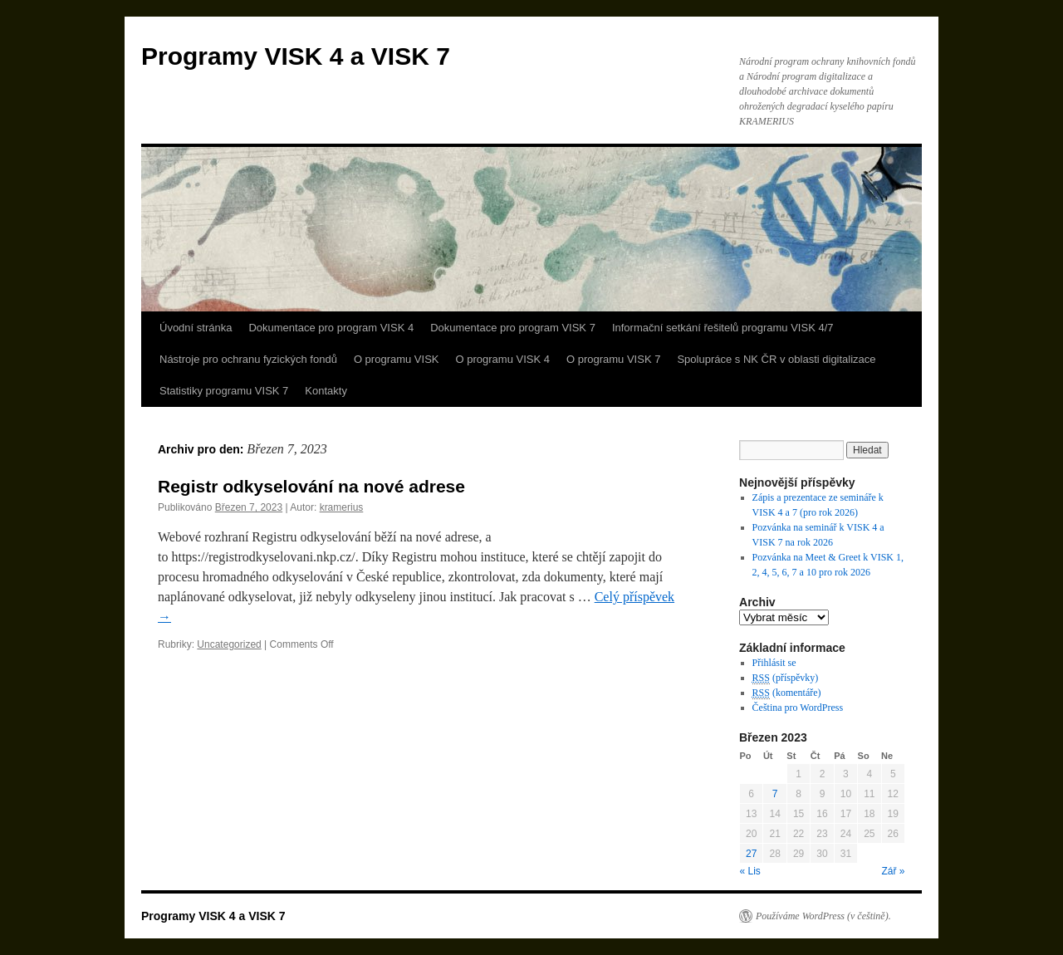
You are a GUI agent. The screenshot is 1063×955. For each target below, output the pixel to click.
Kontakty (326, 390)
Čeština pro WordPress (797, 707)
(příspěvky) (785, 678)
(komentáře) (786, 693)
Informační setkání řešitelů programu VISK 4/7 (723, 327)
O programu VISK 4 (503, 359)
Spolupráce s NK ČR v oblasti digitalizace (776, 359)
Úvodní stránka (195, 327)
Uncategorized (229, 644)
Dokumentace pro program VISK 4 (331, 327)
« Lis (750, 871)
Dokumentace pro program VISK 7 (512, 327)
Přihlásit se (774, 662)
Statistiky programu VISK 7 (223, 390)
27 (751, 854)
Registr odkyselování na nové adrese (311, 486)
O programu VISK (396, 359)
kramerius (342, 507)
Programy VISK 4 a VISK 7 (295, 56)
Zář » (892, 871)
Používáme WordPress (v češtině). (823, 916)
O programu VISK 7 (613, 359)
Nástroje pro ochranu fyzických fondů (248, 359)
